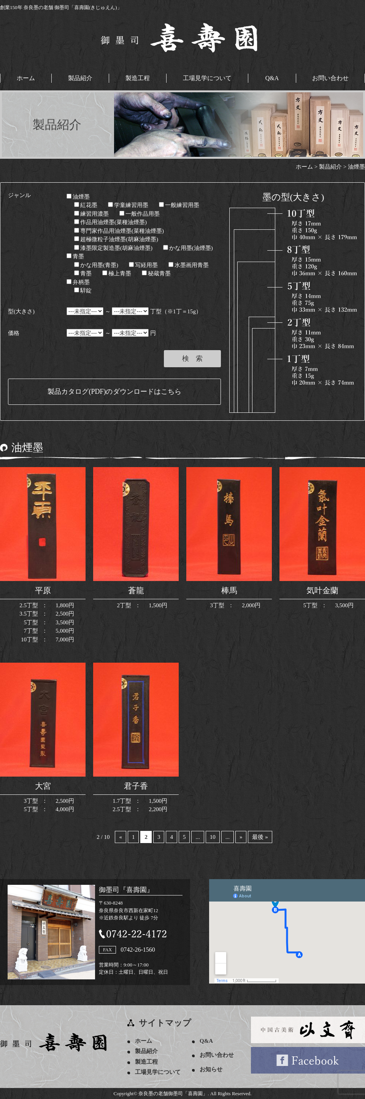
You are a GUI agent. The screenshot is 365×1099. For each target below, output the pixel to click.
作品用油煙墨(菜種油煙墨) (110, 222)
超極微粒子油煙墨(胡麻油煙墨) (116, 239)
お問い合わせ (330, 78)
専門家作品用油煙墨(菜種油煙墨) (119, 231)
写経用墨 (143, 265)
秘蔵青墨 (156, 273)
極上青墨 (116, 273)
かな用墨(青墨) (96, 265)
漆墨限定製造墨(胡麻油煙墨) (113, 248)
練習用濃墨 (91, 214)
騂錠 (83, 290)
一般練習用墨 (179, 205)
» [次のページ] (241, 837)
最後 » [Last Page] (260, 837)
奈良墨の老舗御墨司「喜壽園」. (173, 1093)
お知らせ (211, 1069)
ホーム (26, 78)
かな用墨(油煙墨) (188, 248)
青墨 (75, 256)
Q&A (272, 78)
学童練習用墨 (128, 205)
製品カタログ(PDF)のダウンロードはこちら (114, 391)
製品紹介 (80, 78)
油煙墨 (78, 197)
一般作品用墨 (139, 214)
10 (213, 837)
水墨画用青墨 (188, 265)
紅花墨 (85, 205)
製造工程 (137, 78)
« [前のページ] (120, 837)
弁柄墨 (78, 282)
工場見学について (207, 78)
